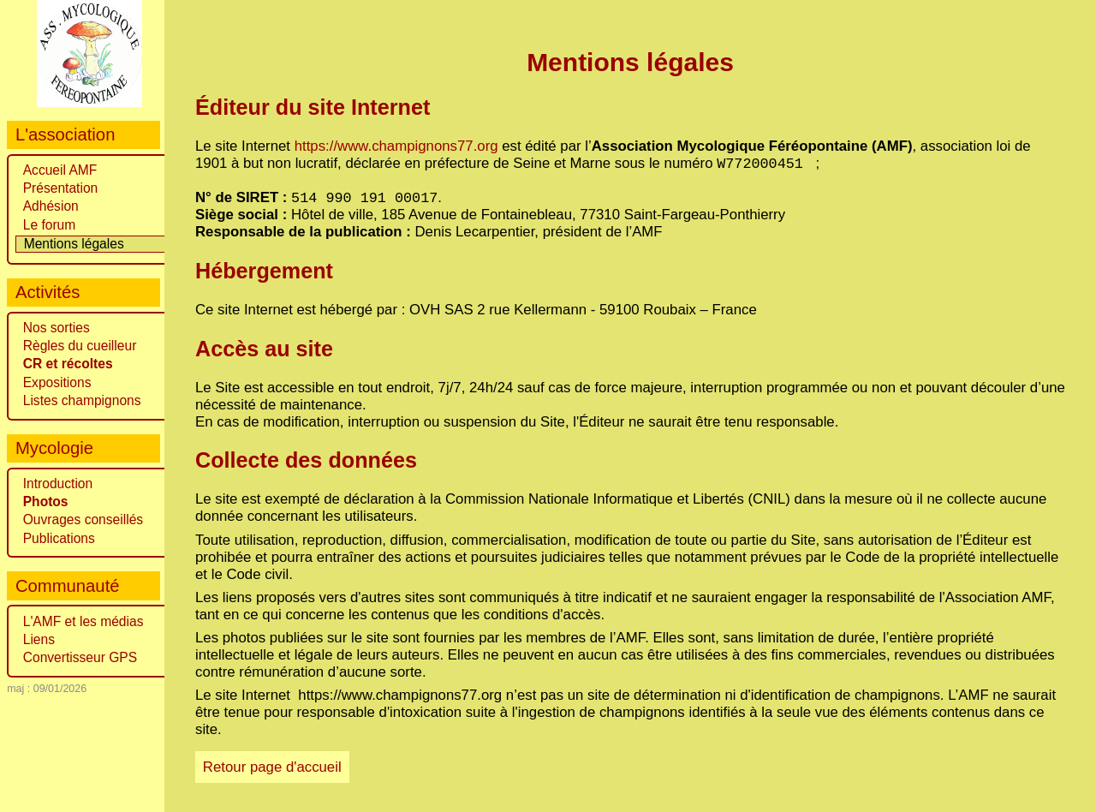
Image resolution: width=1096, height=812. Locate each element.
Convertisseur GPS (80, 657)
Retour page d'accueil (272, 772)
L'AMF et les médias (83, 621)
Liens (39, 639)
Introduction (58, 483)
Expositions (57, 382)
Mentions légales (74, 243)
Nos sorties (56, 327)
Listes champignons (82, 400)
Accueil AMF (60, 170)
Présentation (60, 188)
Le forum (49, 225)
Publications (59, 538)
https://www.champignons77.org (396, 146)
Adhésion (51, 206)
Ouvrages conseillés (83, 519)
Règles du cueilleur (80, 345)
